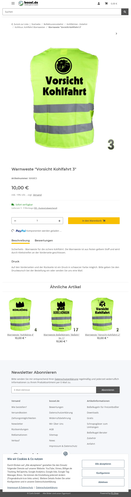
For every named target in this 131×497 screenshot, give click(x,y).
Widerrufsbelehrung (60, 418)
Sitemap (53, 434)
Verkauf (15, 440)
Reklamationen (19, 434)
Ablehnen (102, 482)
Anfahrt (91, 443)
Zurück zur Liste (21, 24)
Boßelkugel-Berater (97, 432)
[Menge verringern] (15, 220)
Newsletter (17, 423)
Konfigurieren (102, 473)
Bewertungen (56, 407)
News (52, 440)
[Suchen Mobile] (62, 11)
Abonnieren (108, 389)
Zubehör (91, 438)
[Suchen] (124, 11)
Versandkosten (19, 412)
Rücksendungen (19, 429)
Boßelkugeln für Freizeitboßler (103, 407)
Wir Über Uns (56, 423)
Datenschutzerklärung (47, 487)
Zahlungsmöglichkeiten (23, 418)
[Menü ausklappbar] (13, 2)
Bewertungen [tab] (44, 240)
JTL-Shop (114, 493)
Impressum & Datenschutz (20, 487)
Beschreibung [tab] (20, 240)
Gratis (90, 418)
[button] (98, 3)
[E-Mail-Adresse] (53, 389)
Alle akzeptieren (103, 464)
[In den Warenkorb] (14, 44)
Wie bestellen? (19, 407)
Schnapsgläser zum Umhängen (97, 425)
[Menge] (37, 220)
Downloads (93, 412)
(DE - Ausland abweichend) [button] (45, 208)
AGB (51, 429)
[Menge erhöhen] (59, 220)
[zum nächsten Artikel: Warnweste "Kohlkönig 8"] (116, 33)
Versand (37, 194)
